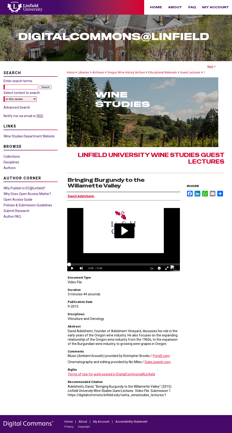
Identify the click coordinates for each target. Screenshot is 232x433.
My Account (101, 421)
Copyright (84, 426)
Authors (10, 168)
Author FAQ (12, 216)
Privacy (69, 426)
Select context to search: (22, 93)
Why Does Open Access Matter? (27, 194)
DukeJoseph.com (158, 362)
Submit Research (16, 211)
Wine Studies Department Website (29, 136)
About (83, 421)
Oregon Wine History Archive (126, 72)
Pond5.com (161, 356)
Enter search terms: (18, 81)
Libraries (83, 72)
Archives (98, 72)
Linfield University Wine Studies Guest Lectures (151, 158)
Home (71, 72)
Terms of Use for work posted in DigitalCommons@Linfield (111, 374)
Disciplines (11, 162)
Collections (12, 156)
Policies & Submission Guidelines (28, 205)
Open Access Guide (18, 199)
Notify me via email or (23, 116)
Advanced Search (17, 107)
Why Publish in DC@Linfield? (24, 188)
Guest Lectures (190, 72)
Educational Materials (162, 72)
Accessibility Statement (131, 421)
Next (210, 66)
